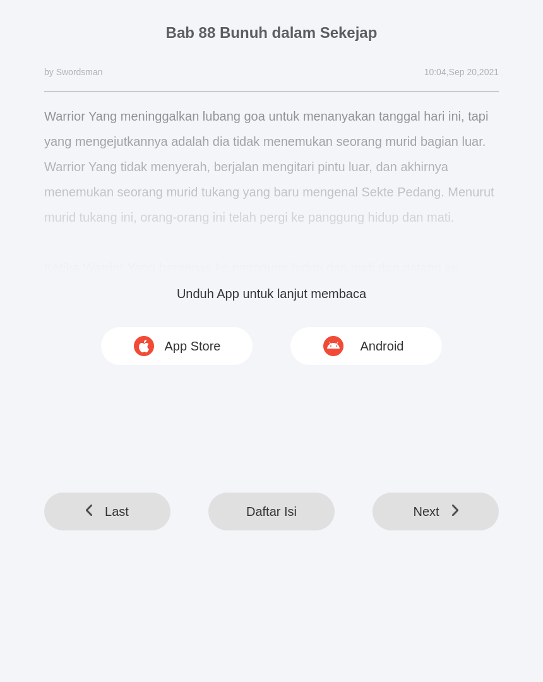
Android (382, 346)
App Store (193, 346)
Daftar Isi (271, 511)
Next (435, 511)
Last (107, 511)
